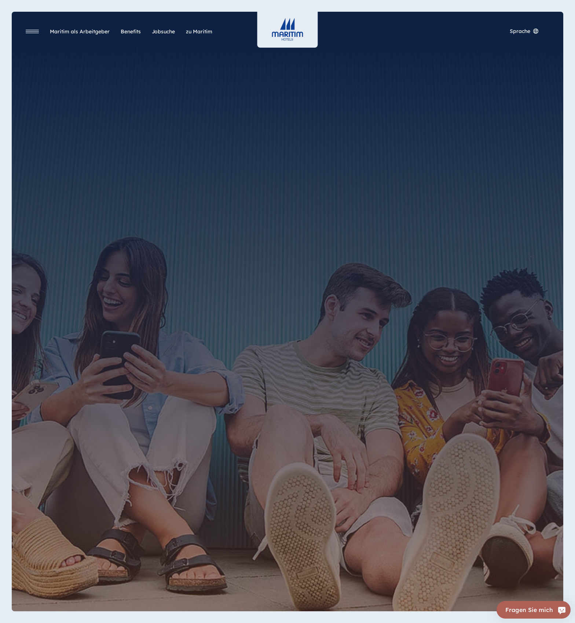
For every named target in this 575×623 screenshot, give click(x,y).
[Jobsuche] (163, 31)
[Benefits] (131, 31)
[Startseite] (287, 29)
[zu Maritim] (199, 31)
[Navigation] (32, 31)
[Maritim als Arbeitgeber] (80, 31)
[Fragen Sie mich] (534, 610)
